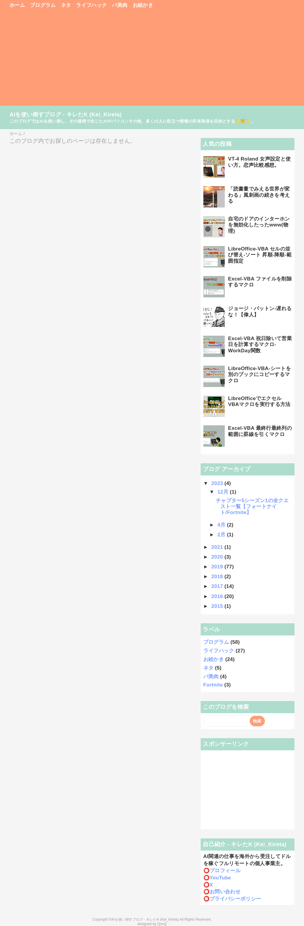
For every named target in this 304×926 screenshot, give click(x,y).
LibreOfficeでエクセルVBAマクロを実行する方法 (259, 401)
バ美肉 (119, 5)
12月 (223, 492)
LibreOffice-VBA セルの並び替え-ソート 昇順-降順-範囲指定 (260, 255)
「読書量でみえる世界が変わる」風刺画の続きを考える (259, 195)
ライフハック (91, 5)
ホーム (17, 5)
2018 (217, 576)
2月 (222, 534)
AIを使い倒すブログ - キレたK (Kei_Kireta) (66, 114)
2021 (217, 547)
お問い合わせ (225, 892)
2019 (217, 567)
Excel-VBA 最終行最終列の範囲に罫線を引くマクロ (260, 431)
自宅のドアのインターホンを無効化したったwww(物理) (259, 225)
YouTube (220, 878)
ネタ (66, 5)
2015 (217, 606)
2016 (217, 596)
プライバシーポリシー (235, 899)
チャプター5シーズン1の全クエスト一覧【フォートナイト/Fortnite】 (252, 507)
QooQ (162, 924)
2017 (217, 586)
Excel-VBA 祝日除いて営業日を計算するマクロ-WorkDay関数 (260, 344)
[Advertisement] (152, 60)
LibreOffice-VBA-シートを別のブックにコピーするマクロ (259, 374)
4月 (222, 525)
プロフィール (225, 870)
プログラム (43, 5)
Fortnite (213, 685)
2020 (217, 557)
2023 (217, 483)
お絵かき (143, 5)
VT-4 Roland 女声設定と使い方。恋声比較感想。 (259, 162)
